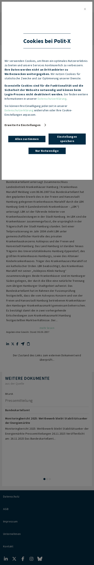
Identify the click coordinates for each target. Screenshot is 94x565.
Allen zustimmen (27, 139)
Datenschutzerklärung (52, 98)
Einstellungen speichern (67, 139)
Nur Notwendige (47, 151)
